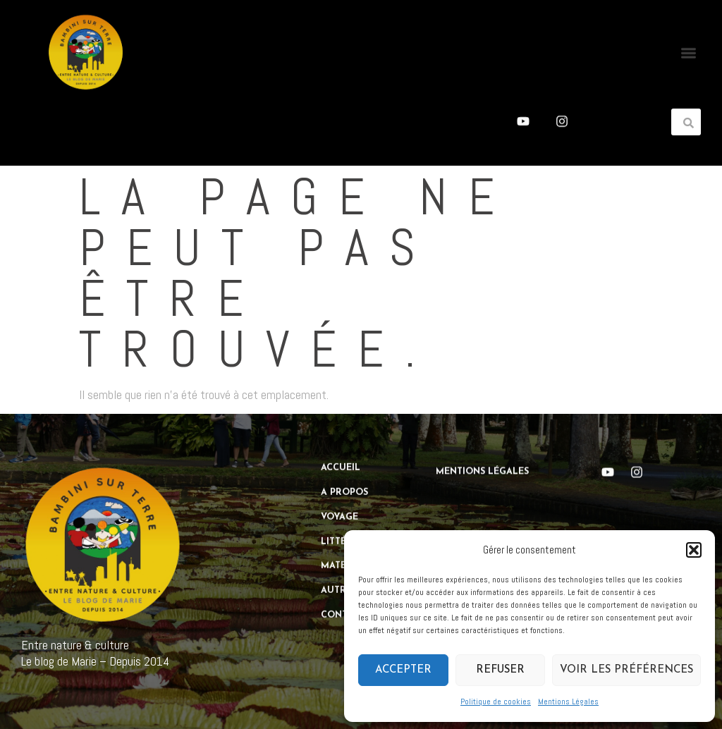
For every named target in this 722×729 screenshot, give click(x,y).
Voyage (339, 507)
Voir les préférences (626, 670)
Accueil (340, 457)
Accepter (403, 670)
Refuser (500, 670)
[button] (694, 550)
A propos (344, 482)
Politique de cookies (495, 701)
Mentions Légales (568, 701)
